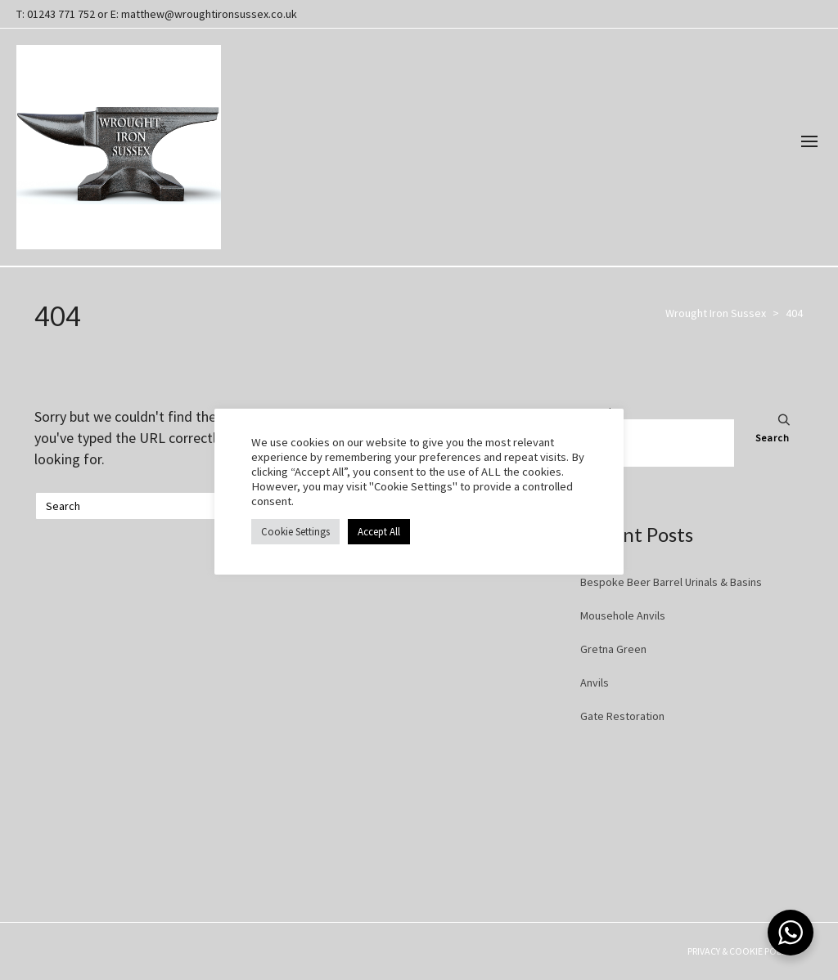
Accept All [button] (379, 532)
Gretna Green (613, 649)
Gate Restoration (622, 716)
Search (772, 438)
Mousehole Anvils (622, 615)
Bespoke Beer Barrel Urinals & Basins (671, 582)
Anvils (594, 682)
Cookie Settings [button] (295, 532)
